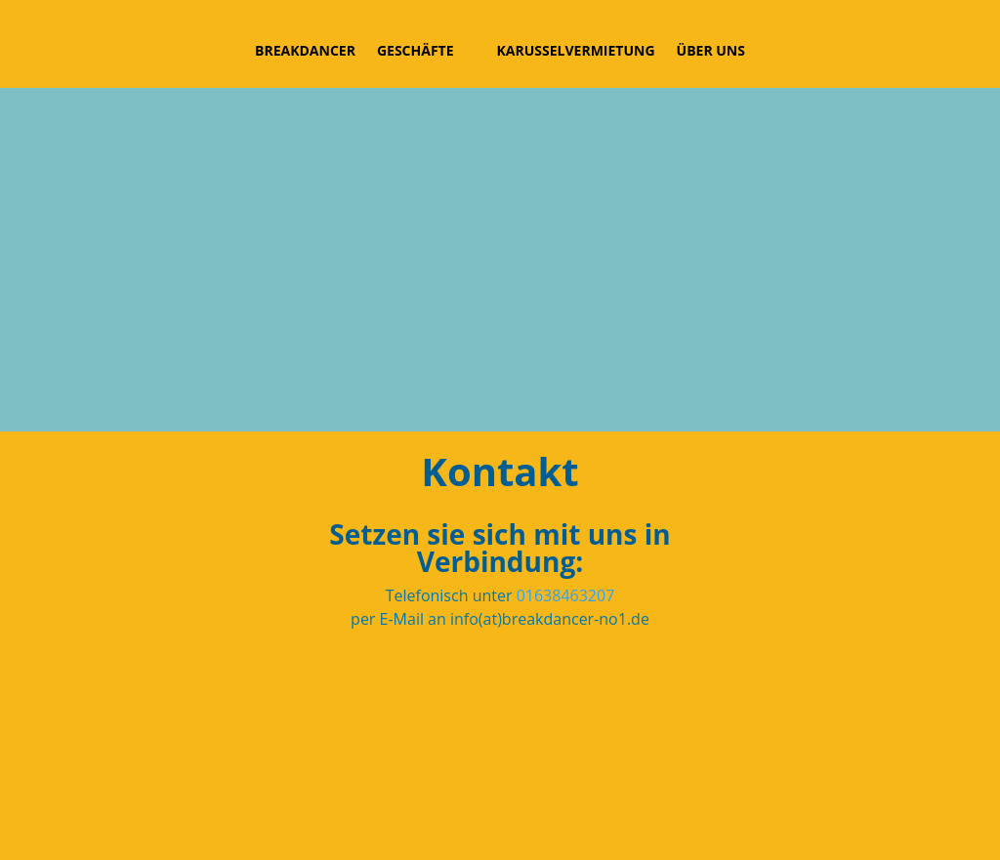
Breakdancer (305, 50)
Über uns (711, 50)
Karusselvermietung (576, 50)
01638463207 (566, 595)
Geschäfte (415, 50)
